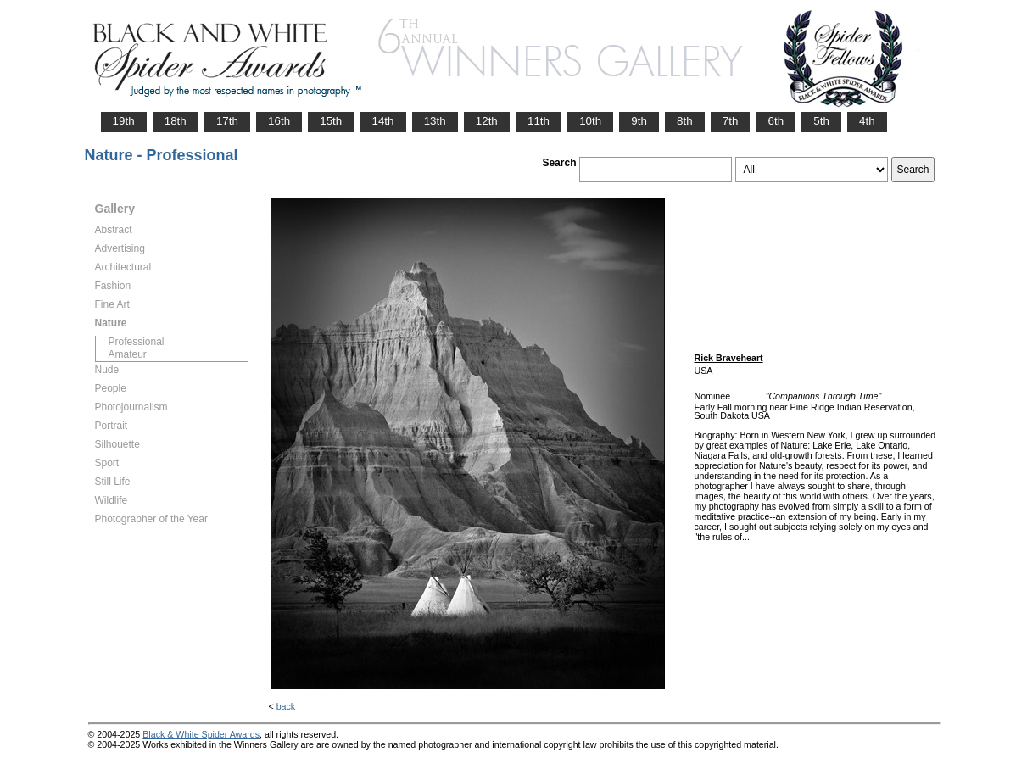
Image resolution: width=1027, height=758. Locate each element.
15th (330, 120)
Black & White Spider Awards (201, 734)
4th (867, 120)
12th (486, 120)
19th (123, 120)
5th (821, 120)
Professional (137, 342)
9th (639, 120)
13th (435, 120)
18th (175, 120)
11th (538, 120)
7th (730, 120)
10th (590, 120)
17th (227, 120)
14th (382, 120)
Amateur (128, 354)
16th (279, 120)
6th (775, 120)
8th (684, 120)
